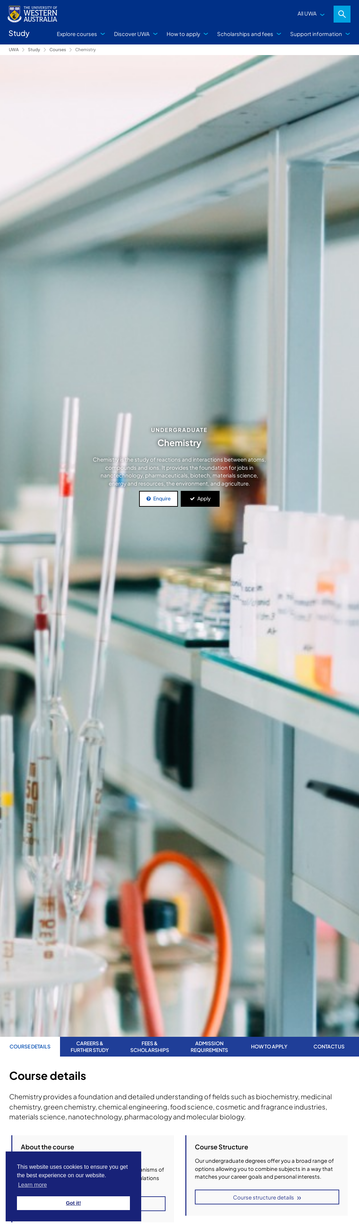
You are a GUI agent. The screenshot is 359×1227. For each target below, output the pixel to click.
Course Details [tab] (30, 1046)
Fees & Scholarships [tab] (149, 1046)
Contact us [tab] (329, 1046)
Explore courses (77, 33)
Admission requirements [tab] (209, 1046)
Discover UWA (132, 33)
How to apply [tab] (269, 1046)
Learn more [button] (32, 1185)
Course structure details (263, 1197)
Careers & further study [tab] (90, 1046)
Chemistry (85, 49)
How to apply (183, 33)
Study (34, 49)
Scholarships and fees (245, 33)
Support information (316, 33)
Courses (57, 49)
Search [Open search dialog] (342, 14)
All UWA (307, 13)
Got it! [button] (73, 1203)
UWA (14, 49)
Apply (204, 498)
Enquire (162, 498)
